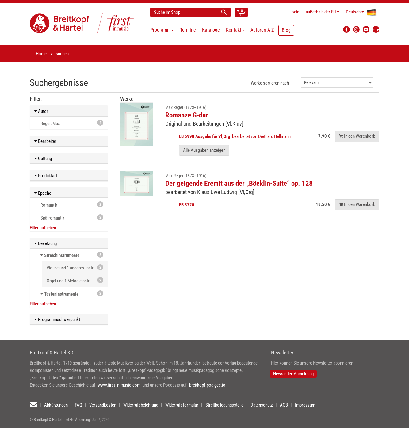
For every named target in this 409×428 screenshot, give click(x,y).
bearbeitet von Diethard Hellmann (235, 136)
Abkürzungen (56, 405)
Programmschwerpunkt (57, 319)
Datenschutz (261, 405)
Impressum (305, 405)
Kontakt (235, 30)
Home (41, 53)
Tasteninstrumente (61, 294)
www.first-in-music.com (119, 385)
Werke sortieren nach (270, 83)
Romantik (71, 204)
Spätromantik (71, 217)
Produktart (45, 175)
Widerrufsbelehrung (140, 405)
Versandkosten (102, 405)
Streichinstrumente (61, 255)
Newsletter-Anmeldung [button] (293, 373)
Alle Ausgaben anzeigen (204, 150)
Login (294, 12)
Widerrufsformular (181, 405)
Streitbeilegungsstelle (224, 405)
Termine (188, 30)
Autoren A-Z (262, 30)
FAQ (78, 405)
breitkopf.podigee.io (207, 385)
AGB (284, 405)
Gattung (43, 158)
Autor (41, 111)
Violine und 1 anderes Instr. (75, 267)
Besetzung (45, 243)
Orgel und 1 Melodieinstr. (75, 280)
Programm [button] (162, 30)
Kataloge (211, 30)
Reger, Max (71, 123)
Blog (286, 30)
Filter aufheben (43, 228)
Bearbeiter (45, 141)
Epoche (42, 193)
